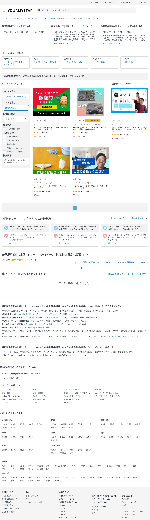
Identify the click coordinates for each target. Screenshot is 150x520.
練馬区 (39, 481)
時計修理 (125, 517)
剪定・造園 (6, 393)
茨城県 (88, 424)
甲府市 (100, 466)
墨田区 (57, 478)
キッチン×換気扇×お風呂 (10, 378)
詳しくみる (14, 243)
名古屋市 (110, 466)
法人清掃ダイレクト (34, 502)
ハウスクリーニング (9, 390)
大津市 (135, 466)
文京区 (39, 478)
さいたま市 (58, 466)
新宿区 (4, 478)
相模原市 (84, 466)
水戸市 (30, 466)
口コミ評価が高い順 (32, 318)
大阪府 (53, 437)
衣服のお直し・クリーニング (12, 396)
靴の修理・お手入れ (40, 396)
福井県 (137, 424)
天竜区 (41, 32)
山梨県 (71, 427)
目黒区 (92, 478)
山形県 (4, 427)
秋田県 (39, 424)
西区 (17, 32)
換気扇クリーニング (66, 505)
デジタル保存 (99, 399)
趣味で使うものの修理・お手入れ (13, 399)
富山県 (120, 424)
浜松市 (118, 466)
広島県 (129, 437)
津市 (126, 466)
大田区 (100, 478)
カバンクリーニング (129, 502)
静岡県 (22, 437)
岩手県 (22, 424)
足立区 (65, 478)
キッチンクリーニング (66, 508)
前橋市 (48, 466)
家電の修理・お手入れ (40, 399)
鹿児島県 (63, 453)
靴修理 (124, 505)
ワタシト (29, 499)
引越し (35, 402)
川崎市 (74, 466)
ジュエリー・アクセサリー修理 (132, 511)
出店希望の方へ (126, 2)
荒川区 (22, 481)
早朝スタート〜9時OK (14, 152)
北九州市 (40, 469)
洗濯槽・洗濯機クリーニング (69, 502)
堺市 (3, 469)
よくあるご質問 (141, 2)
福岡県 (53, 450)
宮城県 (30, 424)
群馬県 (62, 427)
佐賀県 (62, 450)
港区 (29, 478)
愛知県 (4, 437)
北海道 (4, 424)
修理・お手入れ (127, 496)
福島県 (13, 427)
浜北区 (34, 32)
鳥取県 (103, 437)
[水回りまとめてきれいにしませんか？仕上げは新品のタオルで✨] (51, 115)
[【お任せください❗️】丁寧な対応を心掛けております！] (51, 172)
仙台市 (22, 466)
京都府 (71, 437)
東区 (11, 32)
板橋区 (30, 481)
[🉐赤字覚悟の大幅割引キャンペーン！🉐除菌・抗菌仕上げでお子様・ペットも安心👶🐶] (129, 115)
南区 (22, 32)
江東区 (74, 478)
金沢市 (92, 466)
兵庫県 (62, 437)
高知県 (30, 450)
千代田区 (14, 478)
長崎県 (71, 450)
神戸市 (13, 469)
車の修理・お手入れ (99, 507)
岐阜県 (13, 437)
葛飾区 (48, 481)
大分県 (88, 450)
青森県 (13, 424)
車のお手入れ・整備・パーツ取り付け (77, 393)
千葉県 (80, 424)
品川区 (83, 478)
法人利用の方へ (7, 502)
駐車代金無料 (11, 144)
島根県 (111, 437)
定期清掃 (5, 402)
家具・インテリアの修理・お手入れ (107, 393)
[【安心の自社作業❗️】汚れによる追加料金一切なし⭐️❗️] (90, 172)
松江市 (22, 469)
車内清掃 (95, 510)
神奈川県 (63, 424)
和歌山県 (54, 440)
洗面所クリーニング (66, 511)
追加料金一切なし (13, 136)
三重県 (30, 437)
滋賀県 (80, 437)
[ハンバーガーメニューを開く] (143, 10)
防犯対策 (98, 390)
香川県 (13, 450)
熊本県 (80, 450)
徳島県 (4, 450)
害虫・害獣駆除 (38, 393)
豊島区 (4, 481)
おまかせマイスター (118, 336)
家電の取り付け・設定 (71, 399)
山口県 (137, 437)
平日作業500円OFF (13, 129)
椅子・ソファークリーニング (102, 499)
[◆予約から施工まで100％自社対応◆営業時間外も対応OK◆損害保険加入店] (90, 115)
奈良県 (88, 437)
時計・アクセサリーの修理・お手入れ (108, 396)
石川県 (129, 424)
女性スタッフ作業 (13, 140)
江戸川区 (58, 481)
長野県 (111, 424)
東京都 (53, 424)
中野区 (126, 478)
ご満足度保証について (9, 499)
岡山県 (120, 437)
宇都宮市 (40, 466)
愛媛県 (22, 450)
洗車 (93, 513)
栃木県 (53, 427)
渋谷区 (118, 478)
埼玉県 (71, 424)
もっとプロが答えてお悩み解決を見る (129, 218)
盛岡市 (13, 466)
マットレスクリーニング (100, 502)
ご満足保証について (110, 2)
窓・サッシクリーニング (67, 517)
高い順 (28, 314)
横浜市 (65, 466)
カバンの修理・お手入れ (72, 396)
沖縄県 (71, 453)
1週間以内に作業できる (27, 328)
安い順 (21, 314)
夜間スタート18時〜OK (15, 148)
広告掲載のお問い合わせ (11, 508)
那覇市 (48, 469)
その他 (66, 402)
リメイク (36, 390)
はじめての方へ (93, 2)
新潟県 (103, 424)
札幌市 (4, 466)
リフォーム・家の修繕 (71, 390)
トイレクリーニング (66, 514)
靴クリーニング (127, 508)
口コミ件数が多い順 (50, 318)
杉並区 (135, 478)
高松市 (30, 469)
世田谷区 (110, 478)
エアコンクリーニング (66, 499)
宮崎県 (53, 453)
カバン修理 (125, 499)
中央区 (22, 478)
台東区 (48, 478)
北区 (28, 32)
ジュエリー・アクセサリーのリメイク (135, 514)
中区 (6, 32)
